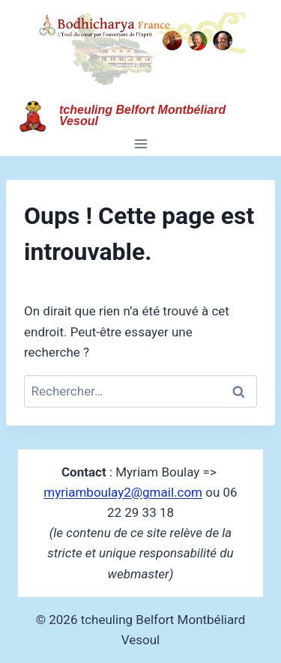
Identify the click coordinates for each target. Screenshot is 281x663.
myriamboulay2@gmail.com (122, 492)
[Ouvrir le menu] (140, 144)
